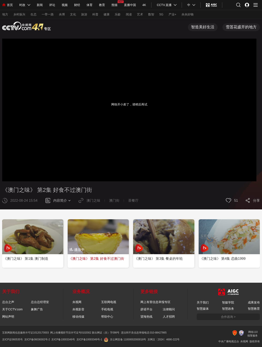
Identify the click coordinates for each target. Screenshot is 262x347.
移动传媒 (78, 316)
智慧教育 (254, 308)
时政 (22, 5)
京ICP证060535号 (12, 339)
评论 (52, 5)
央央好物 (187, 14)
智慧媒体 (203, 308)
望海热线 (146, 316)
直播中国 (130, 5)
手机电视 (107, 309)
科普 (95, 14)
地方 (5, 14)
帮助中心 (107, 316)
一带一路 (48, 14)
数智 (151, 14)
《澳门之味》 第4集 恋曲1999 (222, 258)
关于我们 (203, 302)
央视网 (76, 302)
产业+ (172, 14)
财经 (77, 5)
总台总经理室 (40, 302)
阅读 (129, 14)
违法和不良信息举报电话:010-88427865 (144, 332)
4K (144, 5)
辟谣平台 (146, 309)
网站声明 (8, 316)
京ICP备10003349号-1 (89, 339)
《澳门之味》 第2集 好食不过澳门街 (47, 190)
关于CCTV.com (12, 309)
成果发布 (254, 302)
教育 (102, 5)
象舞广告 (37, 309)
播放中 (79, 249)
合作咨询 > (228, 316)
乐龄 (118, 14)
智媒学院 (228, 302)
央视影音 (78, 309)
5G (161, 14)
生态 (33, 14)
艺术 (140, 14)
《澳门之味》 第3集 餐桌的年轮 (158, 258)
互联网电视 (108, 302)
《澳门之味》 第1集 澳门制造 (25, 258)
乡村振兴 (19, 14)
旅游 (84, 14)
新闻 (40, 5)
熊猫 (114, 5)
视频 (65, 5)
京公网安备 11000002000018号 (125, 339)
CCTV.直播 (164, 5)
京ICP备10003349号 (63, 339)
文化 (73, 14)
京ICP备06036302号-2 (37, 339)
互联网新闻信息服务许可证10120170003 (25, 332)
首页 (7, 5)
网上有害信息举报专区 (155, 302)
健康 (107, 14)
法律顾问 (169, 309)
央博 (62, 14)
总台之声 (8, 302)
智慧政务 (228, 308)
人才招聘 (169, 316)
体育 (90, 5)
